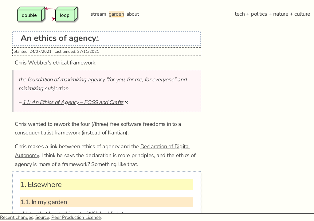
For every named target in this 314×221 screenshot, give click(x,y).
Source (42, 217)
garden (116, 14)
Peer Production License (76, 217)
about (133, 14)
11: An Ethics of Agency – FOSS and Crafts (73, 102)
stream (98, 14)
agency (96, 79)
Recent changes (16, 217)
